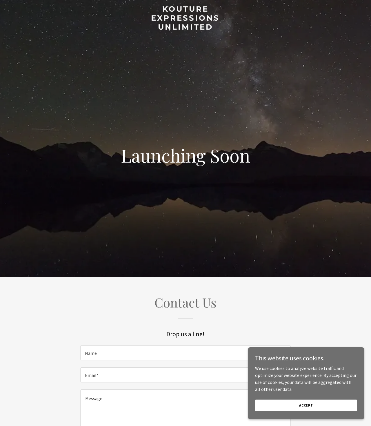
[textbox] (185, 352)
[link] (185, 28)
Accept (306, 405)
